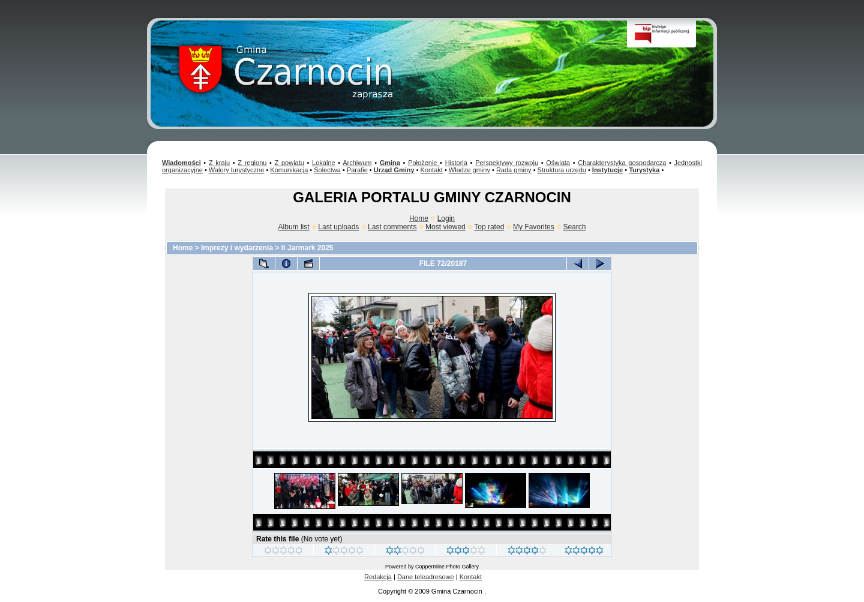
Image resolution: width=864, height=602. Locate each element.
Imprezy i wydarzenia (237, 248)
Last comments (392, 227)
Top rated (489, 227)
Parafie (357, 169)
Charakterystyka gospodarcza (622, 162)
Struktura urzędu (562, 169)
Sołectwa (327, 169)
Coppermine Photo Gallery (447, 567)
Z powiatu (289, 162)
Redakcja (378, 576)
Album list (294, 227)
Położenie (424, 162)
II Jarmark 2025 (307, 248)
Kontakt (432, 169)
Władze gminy (469, 169)
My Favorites (533, 227)
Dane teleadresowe (425, 576)
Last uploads (338, 227)
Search (574, 227)
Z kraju (219, 162)
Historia (456, 162)
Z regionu (252, 162)
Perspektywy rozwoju (506, 162)
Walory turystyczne (237, 169)
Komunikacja (289, 169)
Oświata (558, 162)
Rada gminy (514, 169)
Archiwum (357, 162)
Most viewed (445, 227)
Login (446, 218)
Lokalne (323, 162)
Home (418, 218)
